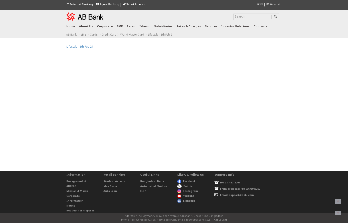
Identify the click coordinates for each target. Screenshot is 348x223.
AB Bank (71, 35)
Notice (70, 205)
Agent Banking (107, 4)
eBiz (83, 35)
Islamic (144, 26)
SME (120, 26)
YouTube (185, 196)
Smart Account (134, 4)
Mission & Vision (77, 191)
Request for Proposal (80, 210)
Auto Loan (110, 191)
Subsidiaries (163, 26)
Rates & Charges (188, 26)
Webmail (273, 4)
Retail (131, 26)
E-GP (143, 191)
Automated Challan (153, 186)
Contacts (260, 26)
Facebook (186, 181)
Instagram (187, 191)
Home (70, 26)
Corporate (105, 26)
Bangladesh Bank (152, 181)
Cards (94, 35)
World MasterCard (132, 35)
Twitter (185, 186)
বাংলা (260, 4)
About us (86, 26)
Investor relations (235, 26)
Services (211, 26)
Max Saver (110, 186)
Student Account (115, 181)
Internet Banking (79, 4)
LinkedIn (186, 201)
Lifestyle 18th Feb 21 (79, 47)
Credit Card (109, 35)
